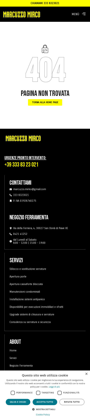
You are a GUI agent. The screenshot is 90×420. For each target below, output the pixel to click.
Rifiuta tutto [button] (72, 402)
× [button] (86, 374)
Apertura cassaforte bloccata (26, 284)
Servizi (13, 358)
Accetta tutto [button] (45, 402)
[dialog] (45, 395)
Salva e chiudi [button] (18, 402)
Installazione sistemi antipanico (27, 299)
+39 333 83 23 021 (21, 164)
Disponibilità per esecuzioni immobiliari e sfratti (36, 306)
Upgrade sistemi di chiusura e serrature (32, 314)
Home (13, 350)
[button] (83, 14)
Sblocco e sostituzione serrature (28, 268)
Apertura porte (18, 276)
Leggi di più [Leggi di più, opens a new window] (54, 386)
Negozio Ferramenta (21, 365)
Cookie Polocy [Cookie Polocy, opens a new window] (43, 414)
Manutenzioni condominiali (25, 291)
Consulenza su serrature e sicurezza (30, 322)
